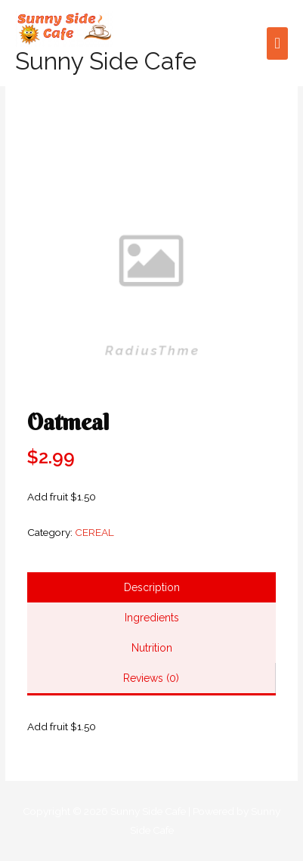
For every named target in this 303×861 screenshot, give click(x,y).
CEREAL (94, 532)
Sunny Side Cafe (105, 61)
